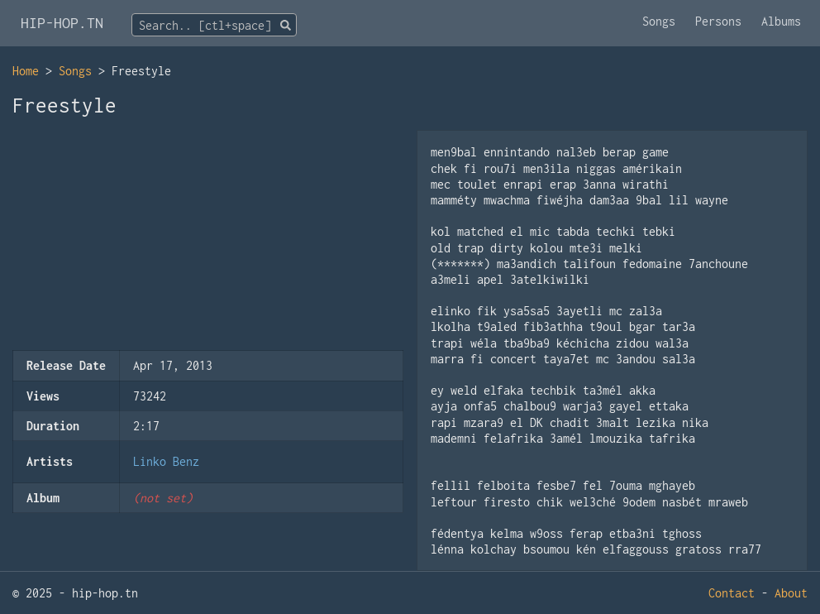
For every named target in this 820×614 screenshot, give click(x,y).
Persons (718, 21)
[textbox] (214, 25)
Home (25, 71)
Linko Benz (166, 461)
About (791, 593)
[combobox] (214, 24)
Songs (658, 21)
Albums (781, 21)
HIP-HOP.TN (62, 22)
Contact (731, 593)
